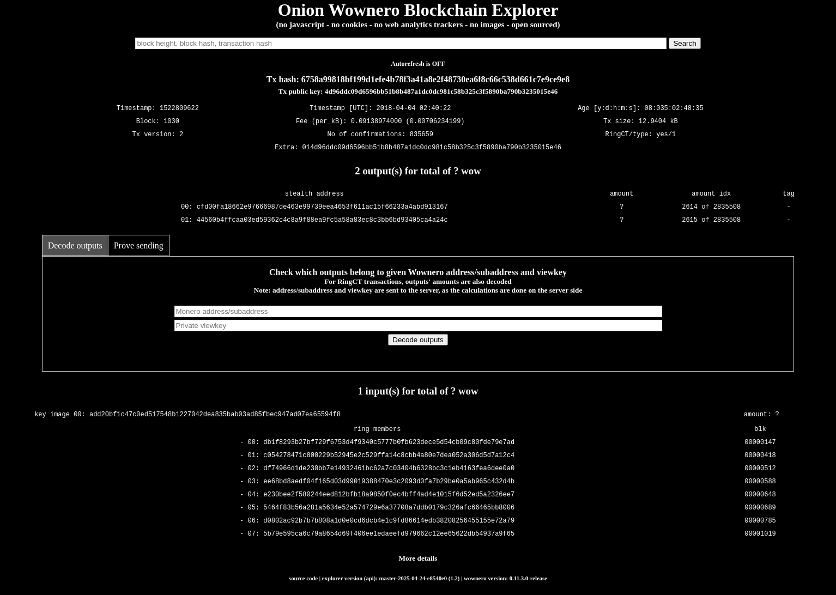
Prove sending (138, 245)
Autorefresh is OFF (418, 64)
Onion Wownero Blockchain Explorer (418, 10)
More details (418, 558)
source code (303, 578)
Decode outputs (75, 245)
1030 (171, 121)
